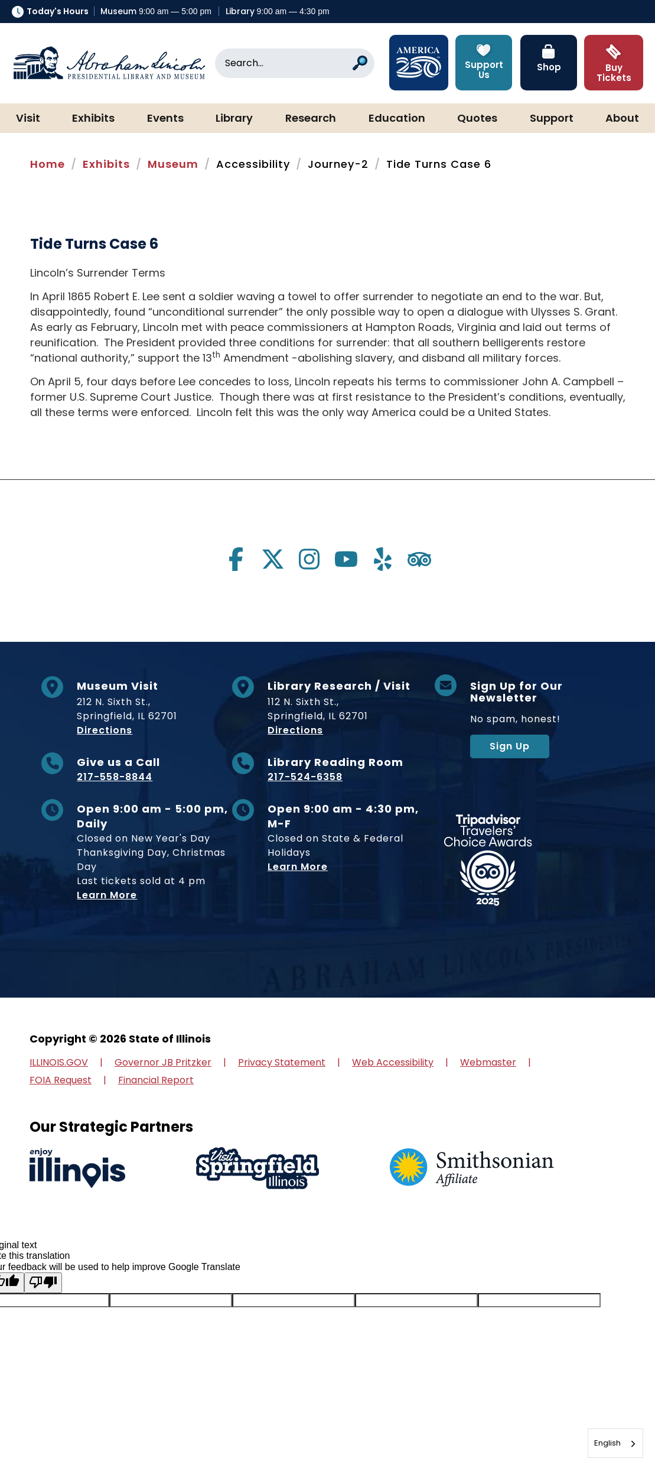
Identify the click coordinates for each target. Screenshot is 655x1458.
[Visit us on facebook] (236, 559)
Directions (104, 730)
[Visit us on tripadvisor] (419, 559)
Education (397, 118)
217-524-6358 (305, 777)
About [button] (622, 118)
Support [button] (551, 118)
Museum (173, 164)
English (607, 1443)
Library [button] (234, 118)
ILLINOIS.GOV (59, 1062)
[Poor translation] (43, 1282)
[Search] (294, 63)
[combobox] (615, 1443)
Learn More (107, 895)
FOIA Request (61, 1080)
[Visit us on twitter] (273, 559)
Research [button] (310, 118)
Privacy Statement (281, 1062)
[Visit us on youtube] (346, 559)
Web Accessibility (393, 1062)
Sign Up (510, 746)
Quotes (477, 118)
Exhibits (93, 118)
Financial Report (156, 1080)
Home (47, 164)
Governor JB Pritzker (163, 1062)
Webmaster (488, 1062)
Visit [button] (28, 118)
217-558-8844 (114, 777)
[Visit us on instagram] (309, 559)
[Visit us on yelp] (383, 559)
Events (165, 118)
